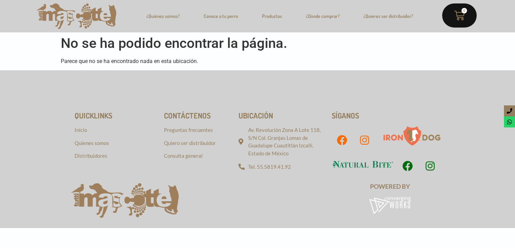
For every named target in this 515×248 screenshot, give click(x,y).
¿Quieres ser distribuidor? (388, 16)
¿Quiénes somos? (163, 16)
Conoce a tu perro (221, 16)
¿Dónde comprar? (323, 16)
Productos (272, 16)
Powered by (390, 186)
